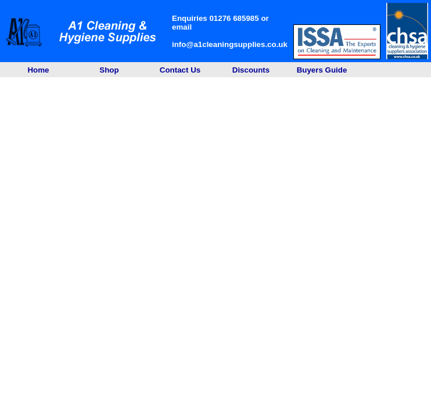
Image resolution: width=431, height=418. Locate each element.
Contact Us (180, 70)
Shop (108, 70)
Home (38, 70)
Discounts (251, 70)
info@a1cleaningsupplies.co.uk (230, 44)
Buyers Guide (322, 70)
